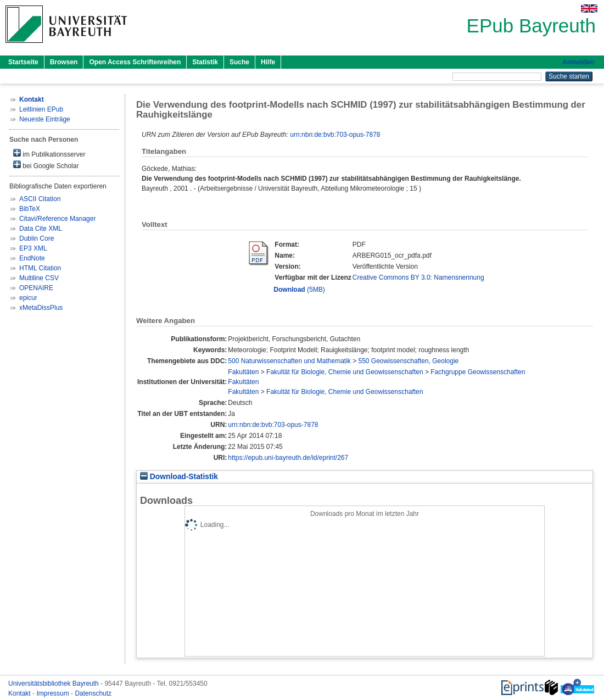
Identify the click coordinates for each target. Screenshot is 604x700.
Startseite (23, 62)
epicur (28, 298)
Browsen (64, 62)
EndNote (32, 258)
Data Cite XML (40, 228)
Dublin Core (36, 238)
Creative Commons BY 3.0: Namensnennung (418, 277)
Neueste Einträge (44, 119)
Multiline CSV (39, 278)
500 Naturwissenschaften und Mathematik (289, 361)
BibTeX (29, 209)
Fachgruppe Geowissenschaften (477, 372)
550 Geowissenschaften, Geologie (409, 361)
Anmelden (578, 62)
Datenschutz (93, 693)
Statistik (205, 62)
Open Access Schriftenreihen (135, 62)
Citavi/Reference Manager (57, 219)
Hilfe (268, 62)
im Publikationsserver (49, 153)
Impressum (53, 693)
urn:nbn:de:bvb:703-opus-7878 (335, 134)
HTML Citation (40, 268)
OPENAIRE (36, 288)
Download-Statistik (179, 477)
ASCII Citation (39, 199)
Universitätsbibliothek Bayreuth (54, 683)
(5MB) (299, 289)
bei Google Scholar (46, 165)
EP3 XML (33, 248)
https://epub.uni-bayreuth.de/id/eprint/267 (288, 458)
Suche (239, 62)
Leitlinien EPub (41, 109)
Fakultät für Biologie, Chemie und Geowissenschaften (344, 372)
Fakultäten (243, 372)
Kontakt (20, 693)
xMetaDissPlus (41, 308)
